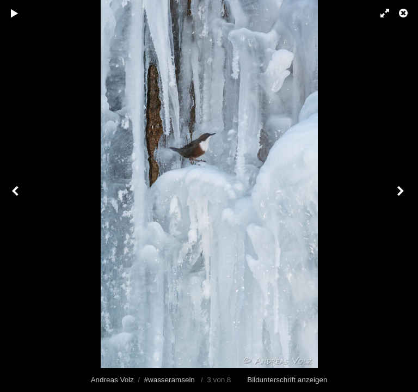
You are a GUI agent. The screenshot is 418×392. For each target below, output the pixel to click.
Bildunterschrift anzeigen (287, 380)
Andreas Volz (112, 380)
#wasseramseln (169, 380)
